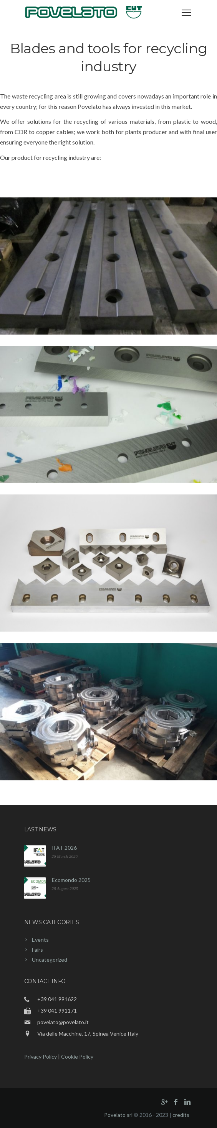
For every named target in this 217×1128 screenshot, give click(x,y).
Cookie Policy (77, 1056)
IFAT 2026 (64, 847)
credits (180, 1115)
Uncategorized (49, 959)
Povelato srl (118, 1115)
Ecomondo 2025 (71, 880)
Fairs (37, 949)
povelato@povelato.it (63, 1022)
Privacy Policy (40, 1056)
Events (40, 939)
